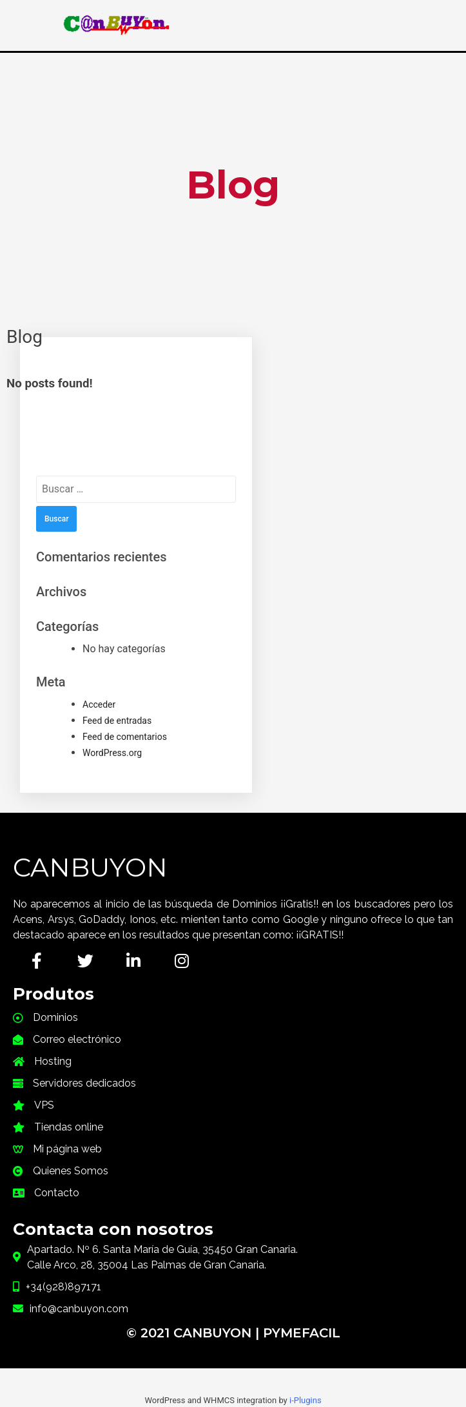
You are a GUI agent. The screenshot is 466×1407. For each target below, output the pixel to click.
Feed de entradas (117, 720)
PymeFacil (301, 1333)
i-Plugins (305, 1400)
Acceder (99, 704)
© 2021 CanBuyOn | (194, 1333)
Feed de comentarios (125, 737)
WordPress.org (112, 753)
